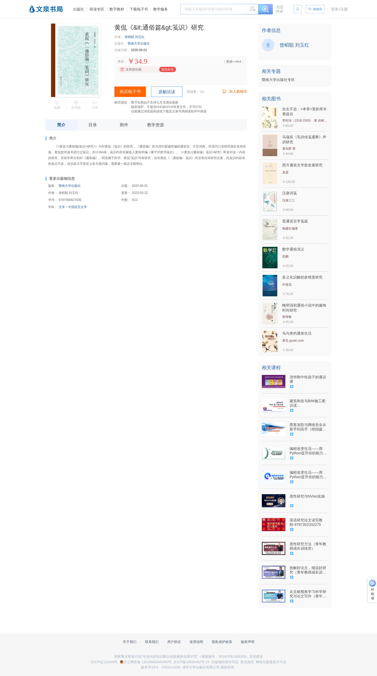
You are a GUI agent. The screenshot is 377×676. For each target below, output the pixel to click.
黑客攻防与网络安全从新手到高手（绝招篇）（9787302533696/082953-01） (308, 427)
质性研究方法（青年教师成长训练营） (308, 546)
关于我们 (129, 642)
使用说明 (196, 642)
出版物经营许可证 (225, 662)
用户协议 (174, 642)
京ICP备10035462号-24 (191, 662)
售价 (121, 61)
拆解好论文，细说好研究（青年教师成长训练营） (308, 570)
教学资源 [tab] (155, 125)
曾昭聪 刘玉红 (134, 37)
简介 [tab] (61, 125)
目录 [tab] (92, 125)
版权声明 (247, 642)
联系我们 (152, 642)
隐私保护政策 (222, 642)
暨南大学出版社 (139, 43)
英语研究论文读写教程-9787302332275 (306, 522)
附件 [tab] (124, 125)
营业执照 (247, 662)
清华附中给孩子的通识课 (308, 379)
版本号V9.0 (149, 667)
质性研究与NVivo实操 (307, 496)
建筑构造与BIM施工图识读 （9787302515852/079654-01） (308, 403)
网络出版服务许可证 (271, 662)
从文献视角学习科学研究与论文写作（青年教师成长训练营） (308, 594)
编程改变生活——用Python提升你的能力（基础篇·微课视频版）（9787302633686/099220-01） (308, 450)
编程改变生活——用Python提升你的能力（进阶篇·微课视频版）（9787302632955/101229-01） (308, 474)
